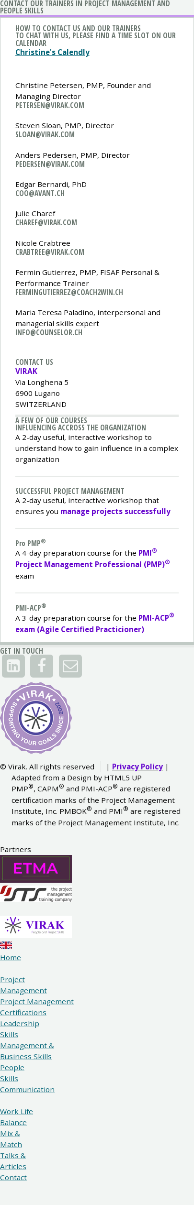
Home (10, 957)
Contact (13, 1177)
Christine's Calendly (52, 52)
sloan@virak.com (45, 134)
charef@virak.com (46, 222)
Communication (27, 1089)
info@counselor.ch (48, 332)
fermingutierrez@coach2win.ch (69, 292)
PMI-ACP (30, 608)
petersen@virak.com (49, 105)
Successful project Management (70, 491)
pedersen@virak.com (50, 164)
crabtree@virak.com (49, 252)
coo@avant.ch (40, 193)
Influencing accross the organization (80, 427)
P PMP (28, 543)
